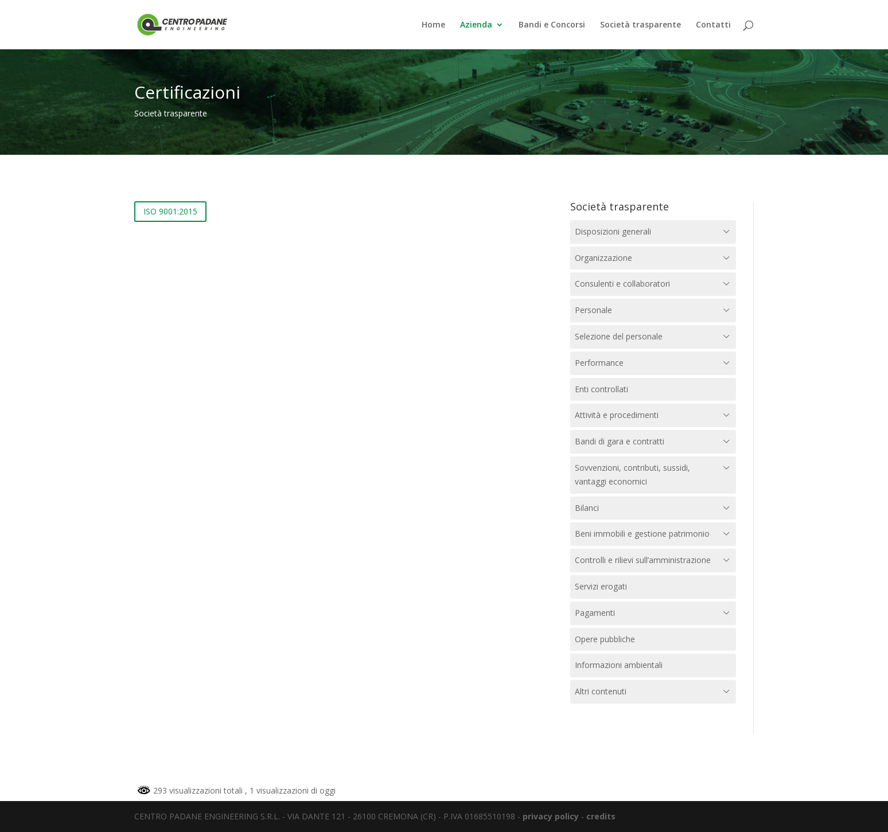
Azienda (476, 25)
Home (433, 25)
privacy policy (551, 816)
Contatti (713, 25)
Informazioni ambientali (619, 664)
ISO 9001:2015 (170, 211)
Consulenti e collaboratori (622, 283)
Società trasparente (640, 25)
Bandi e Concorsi (552, 25)
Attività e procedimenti (617, 414)
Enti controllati (601, 389)
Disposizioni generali (613, 231)
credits (601, 816)
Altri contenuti (600, 691)
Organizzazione (603, 257)
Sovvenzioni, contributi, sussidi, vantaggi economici (632, 474)
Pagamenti (595, 612)
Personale (593, 309)
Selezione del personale (619, 336)
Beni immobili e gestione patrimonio (642, 533)
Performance (599, 362)
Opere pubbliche (605, 639)
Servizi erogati (601, 586)
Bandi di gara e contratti (619, 441)
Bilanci (587, 507)
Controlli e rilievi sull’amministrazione (643, 559)
